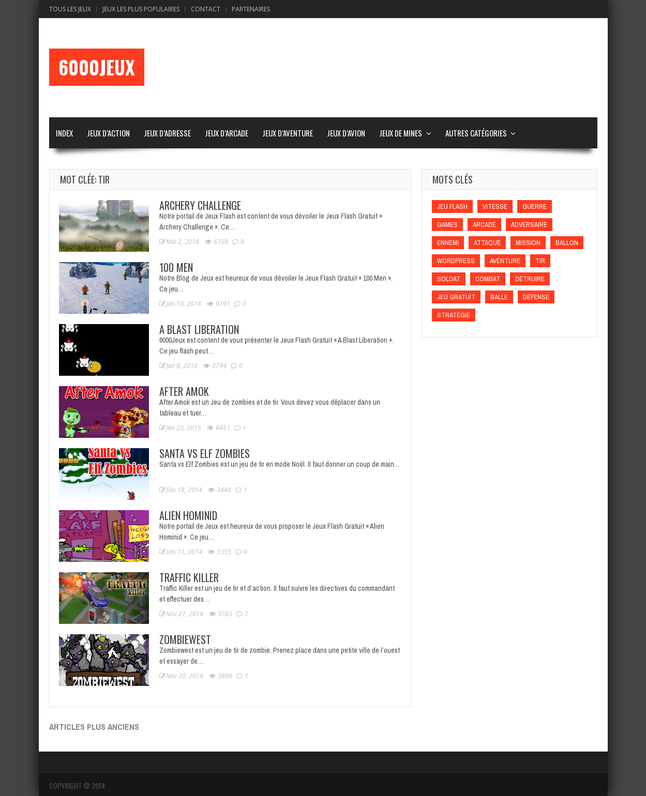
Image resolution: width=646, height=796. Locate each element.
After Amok (184, 391)
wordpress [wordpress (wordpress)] (456, 260)
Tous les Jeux (70, 9)
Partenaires (251, 9)
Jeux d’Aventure (287, 133)
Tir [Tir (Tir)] (540, 260)
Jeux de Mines (400, 133)
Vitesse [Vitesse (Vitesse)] (495, 206)
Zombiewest (185, 639)
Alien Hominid (188, 515)
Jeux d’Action (108, 133)
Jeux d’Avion (346, 133)
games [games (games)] (447, 224)
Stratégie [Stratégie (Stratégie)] (453, 315)
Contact (205, 9)
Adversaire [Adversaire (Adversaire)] (529, 224)
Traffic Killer (189, 577)
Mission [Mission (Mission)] (528, 242)
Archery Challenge (200, 205)
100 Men (176, 267)
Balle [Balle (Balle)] (499, 297)
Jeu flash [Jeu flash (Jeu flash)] (452, 206)
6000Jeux (96, 67)
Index (64, 133)
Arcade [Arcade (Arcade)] (484, 224)
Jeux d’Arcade (226, 133)
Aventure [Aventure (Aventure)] (505, 260)
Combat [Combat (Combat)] (487, 278)
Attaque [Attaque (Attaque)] (487, 242)
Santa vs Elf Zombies (204, 453)
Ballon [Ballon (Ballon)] (566, 242)
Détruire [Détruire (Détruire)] (530, 278)
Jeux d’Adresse (167, 133)
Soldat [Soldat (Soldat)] (448, 278)
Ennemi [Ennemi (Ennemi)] (448, 242)
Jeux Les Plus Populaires (140, 9)
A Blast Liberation (199, 329)
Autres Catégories (476, 133)
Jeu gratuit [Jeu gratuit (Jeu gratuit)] (456, 297)
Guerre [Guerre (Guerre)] (534, 206)
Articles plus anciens (94, 726)
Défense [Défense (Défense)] (536, 297)
